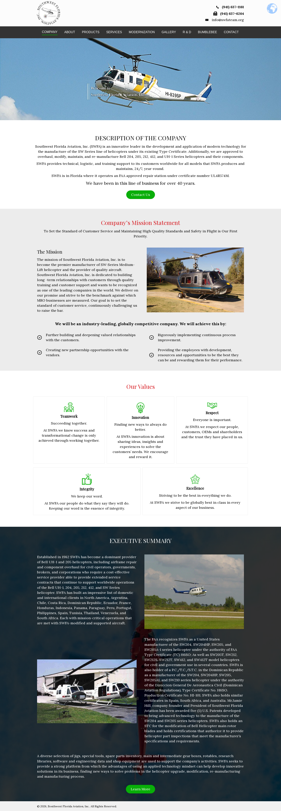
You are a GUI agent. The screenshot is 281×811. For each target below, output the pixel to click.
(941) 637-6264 (232, 13)
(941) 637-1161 (233, 7)
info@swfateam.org (228, 19)
